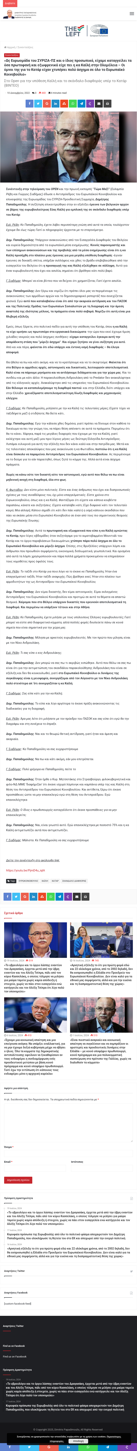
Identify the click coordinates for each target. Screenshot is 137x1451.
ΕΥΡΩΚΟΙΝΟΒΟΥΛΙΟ (28, 881)
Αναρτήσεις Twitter (14, 1271)
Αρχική (9, 47)
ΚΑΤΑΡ (55, 881)
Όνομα (8, 1147)
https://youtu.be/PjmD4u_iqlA (25, 870)
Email (8, 1161)
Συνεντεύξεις (25, 47)
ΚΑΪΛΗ (45, 881)
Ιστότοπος (77, 1161)
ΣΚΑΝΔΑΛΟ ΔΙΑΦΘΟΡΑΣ (74, 881)
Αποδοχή (78, 1441)
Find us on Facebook (14, 1356)
